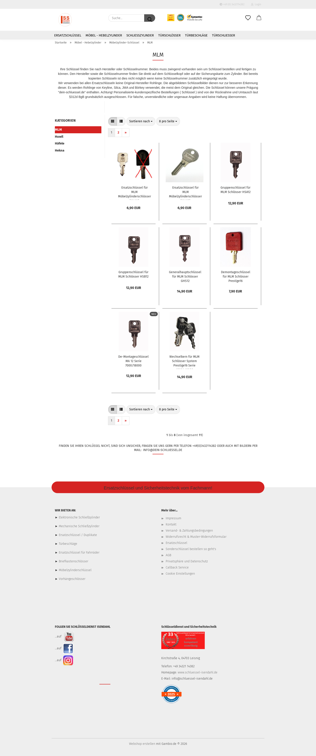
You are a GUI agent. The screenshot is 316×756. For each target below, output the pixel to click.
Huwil (59, 137)
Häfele (59, 143)
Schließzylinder (140, 35)
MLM (58, 130)
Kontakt (171, 524)
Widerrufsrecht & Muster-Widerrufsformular (196, 537)
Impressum (173, 518)
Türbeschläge (196, 35)
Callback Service (177, 567)
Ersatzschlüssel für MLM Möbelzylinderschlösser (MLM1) (134, 193)
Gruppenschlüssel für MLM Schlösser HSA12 (236, 190)
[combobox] (140, 121)
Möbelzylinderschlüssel (75, 570)
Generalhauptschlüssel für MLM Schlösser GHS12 (185, 276)
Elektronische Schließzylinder (79, 517)
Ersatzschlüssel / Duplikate (78, 535)
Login (256, 4)
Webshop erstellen (142, 744)
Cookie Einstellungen (180, 574)
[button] (258, 18)
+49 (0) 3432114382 (232, 4)
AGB (168, 555)
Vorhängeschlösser (72, 579)
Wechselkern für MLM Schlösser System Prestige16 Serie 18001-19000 (184, 362)
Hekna (59, 150)
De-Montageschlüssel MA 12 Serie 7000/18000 (133, 361)
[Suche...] (149, 18)
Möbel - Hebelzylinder (104, 35)
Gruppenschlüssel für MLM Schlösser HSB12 (133, 274)
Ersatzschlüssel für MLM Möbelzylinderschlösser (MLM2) (185, 193)
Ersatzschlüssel (67, 35)
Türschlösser (169, 35)
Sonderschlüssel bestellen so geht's (191, 549)
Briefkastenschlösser (73, 561)
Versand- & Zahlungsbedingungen (189, 530)
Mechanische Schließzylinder (78, 526)
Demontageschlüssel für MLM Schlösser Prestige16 (235, 276)
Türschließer (223, 35)
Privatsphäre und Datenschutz (187, 561)
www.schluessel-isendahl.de (197, 672)
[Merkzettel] (247, 18)
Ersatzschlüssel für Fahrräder (79, 552)
